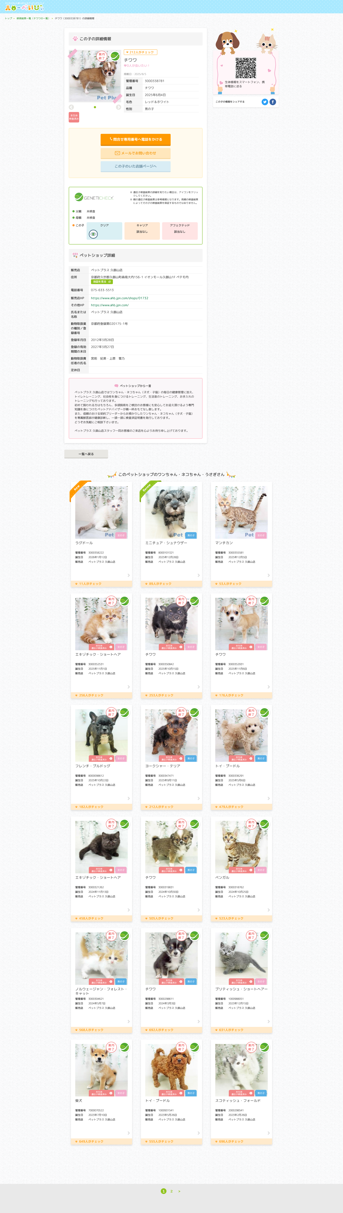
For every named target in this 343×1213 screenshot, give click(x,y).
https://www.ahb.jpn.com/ (110, 305)
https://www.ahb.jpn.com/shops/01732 (119, 298)
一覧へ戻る (86, 454)
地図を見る (99, 281)
